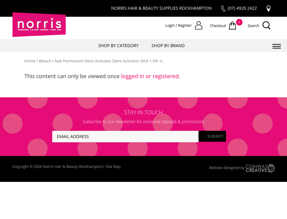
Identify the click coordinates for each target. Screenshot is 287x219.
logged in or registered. (150, 76)
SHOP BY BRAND (168, 45)
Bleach (45, 61)
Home (29, 61)
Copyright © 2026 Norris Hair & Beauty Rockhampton (57, 166)
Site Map (113, 166)
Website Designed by (242, 168)
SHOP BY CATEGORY (118, 45)
